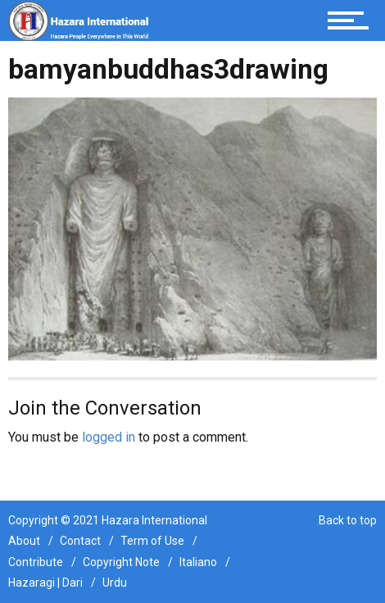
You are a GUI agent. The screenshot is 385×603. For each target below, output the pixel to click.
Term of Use (152, 540)
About (24, 540)
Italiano (198, 562)
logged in (108, 437)
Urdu (114, 582)
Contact (80, 540)
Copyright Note (121, 562)
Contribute (35, 562)
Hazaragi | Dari (45, 582)
